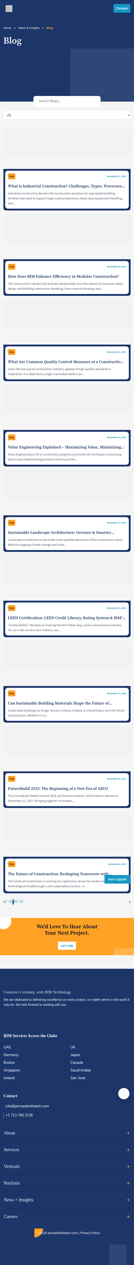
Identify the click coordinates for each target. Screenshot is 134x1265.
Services (67, 1150)
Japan (75, 1055)
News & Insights (28, 28)
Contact (122, 8)
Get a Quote (117, 879)
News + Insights (67, 1200)
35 (21, 901)
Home (7, 28)
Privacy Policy (90, 1233)
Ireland (9, 1078)
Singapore (12, 1070)
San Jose (77, 1078)
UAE (7, 1047)
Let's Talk (67, 946)
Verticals (67, 1166)
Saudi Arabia (80, 1070)
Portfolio (67, 1183)
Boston (9, 1062)
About (67, 1133)
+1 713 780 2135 (18, 1115)
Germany (11, 1055)
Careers (67, 1217)
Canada (76, 1062)
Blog (11, 176)
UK (72, 1047)
